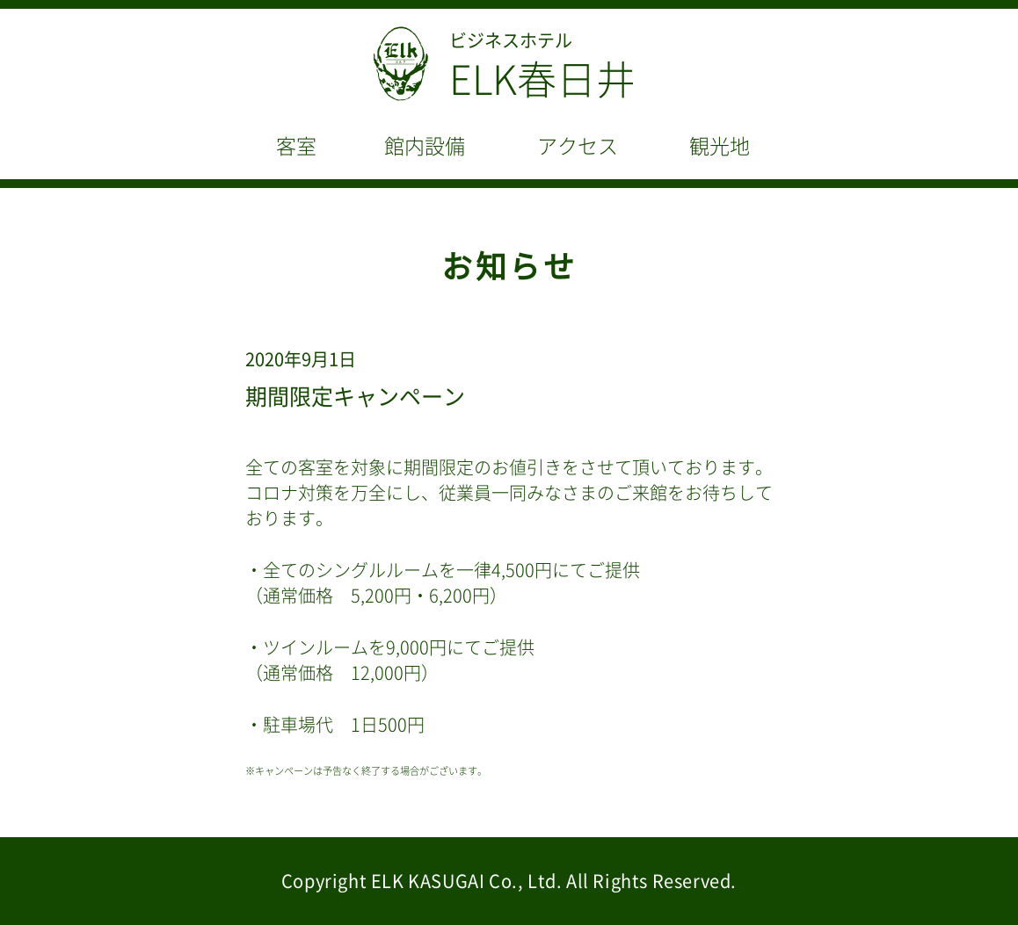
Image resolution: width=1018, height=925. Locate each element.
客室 (296, 146)
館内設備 (424, 146)
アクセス (577, 146)
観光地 (719, 146)
